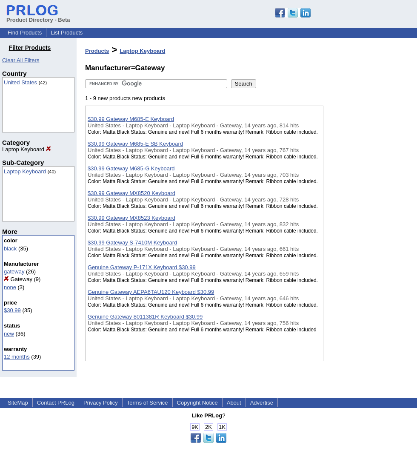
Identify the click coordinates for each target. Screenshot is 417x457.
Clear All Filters (20, 60)
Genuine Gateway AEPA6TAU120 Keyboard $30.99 (151, 292)
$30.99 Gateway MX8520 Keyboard (131, 193)
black (10, 248)
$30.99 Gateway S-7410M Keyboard (132, 242)
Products (97, 51)
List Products (67, 32)
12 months (17, 357)
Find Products (25, 32)
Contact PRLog (55, 403)
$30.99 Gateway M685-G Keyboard (131, 168)
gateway (14, 271)
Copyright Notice (197, 403)
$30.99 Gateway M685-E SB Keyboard (135, 144)
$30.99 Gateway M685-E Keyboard (131, 119)
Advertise (261, 403)
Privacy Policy (100, 403)
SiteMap (18, 403)
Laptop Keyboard (26, 149)
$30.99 (12, 310)
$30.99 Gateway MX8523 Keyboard (131, 218)
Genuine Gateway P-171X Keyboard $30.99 (142, 267)
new (9, 334)
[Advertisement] (366, 221)
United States (20, 82)
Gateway (18, 279)
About (234, 403)
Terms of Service (147, 403)
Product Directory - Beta (38, 16)
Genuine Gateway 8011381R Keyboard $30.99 (145, 316)
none (10, 287)
